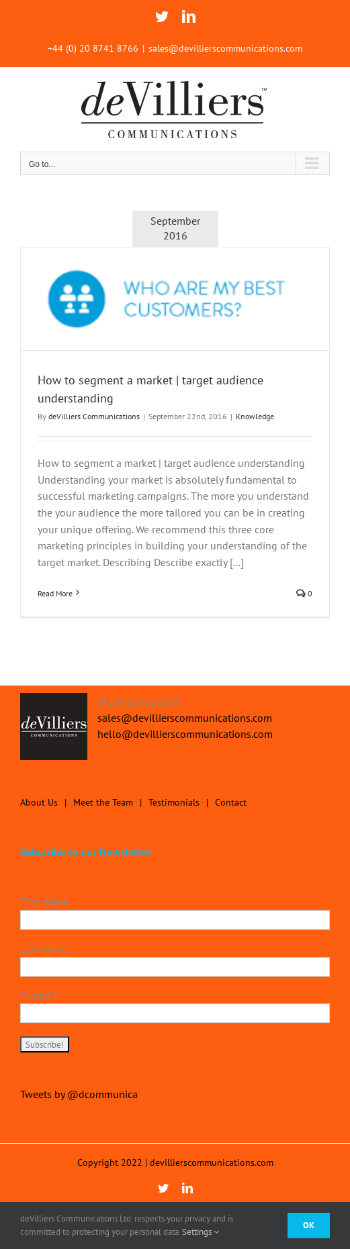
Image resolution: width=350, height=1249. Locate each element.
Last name (43, 948)
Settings (200, 1232)
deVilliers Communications (94, 416)
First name (44, 901)
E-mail (38, 995)
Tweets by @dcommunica (79, 1094)
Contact (231, 802)
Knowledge (255, 416)
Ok (308, 1225)
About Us (39, 802)
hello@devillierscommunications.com (185, 734)
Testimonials (174, 802)
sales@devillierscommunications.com (225, 48)
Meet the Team (103, 802)
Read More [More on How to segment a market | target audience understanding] (55, 593)
